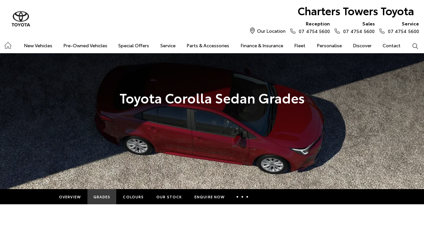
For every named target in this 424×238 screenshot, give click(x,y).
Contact (391, 45)
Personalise (329, 45)
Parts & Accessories (207, 45)
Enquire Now (209, 196)
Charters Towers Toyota (356, 10)
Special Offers (133, 45)
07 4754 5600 (313, 27)
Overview (70, 196)
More (243, 196)
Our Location (271, 30)
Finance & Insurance (261, 45)
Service (168, 45)
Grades (102, 196)
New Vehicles (38, 45)
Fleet (299, 45)
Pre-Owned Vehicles (85, 45)
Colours (133, 196)
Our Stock (169, 196)
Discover (362, 45)
